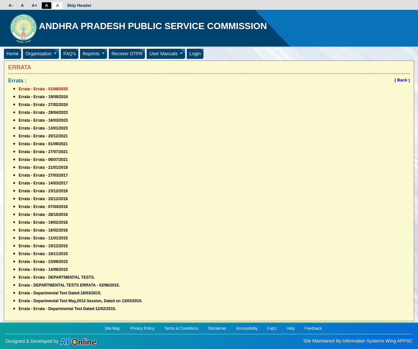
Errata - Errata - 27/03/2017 (43, 175)
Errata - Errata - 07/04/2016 (43, 206)
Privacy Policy (142, 328)
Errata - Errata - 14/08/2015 (43, 269)
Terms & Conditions (181, 328)
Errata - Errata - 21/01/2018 (43, 167)
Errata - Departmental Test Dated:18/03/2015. (60, 293)
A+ (34, 5)
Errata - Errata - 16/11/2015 (43, 254)
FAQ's (69, 53)
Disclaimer (217, 328)
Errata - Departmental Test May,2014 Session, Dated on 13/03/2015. (80, 301)
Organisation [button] (39, 53)
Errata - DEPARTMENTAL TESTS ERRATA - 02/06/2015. (69, 285)
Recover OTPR (126, 53)
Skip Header (79, 5)
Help (291, 328)
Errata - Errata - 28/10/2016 (43, 214)
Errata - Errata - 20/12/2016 (43, 199)
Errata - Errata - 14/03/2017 (43, 183)
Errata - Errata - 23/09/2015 (43, 261)
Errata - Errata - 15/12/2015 (43, 246)
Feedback (313, 328)
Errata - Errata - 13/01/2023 (43, 128)
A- (10, 5)
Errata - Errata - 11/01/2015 (43, 238)
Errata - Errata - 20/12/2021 (43, 136)
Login (195, 53)
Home (13, 53)
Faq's (272, 328)
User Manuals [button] (164, 53)
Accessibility (246, 328)
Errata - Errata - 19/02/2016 (43, 222)
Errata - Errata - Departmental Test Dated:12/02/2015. (67, 308)
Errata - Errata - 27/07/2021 (43, 151)
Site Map (112, 328)
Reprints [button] (92, 53)
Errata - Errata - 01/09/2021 (43, 144)
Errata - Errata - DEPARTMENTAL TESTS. (57, 277)
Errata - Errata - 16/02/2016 (43, 230)
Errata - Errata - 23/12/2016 (43, 191)
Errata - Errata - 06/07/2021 (43, 159)
